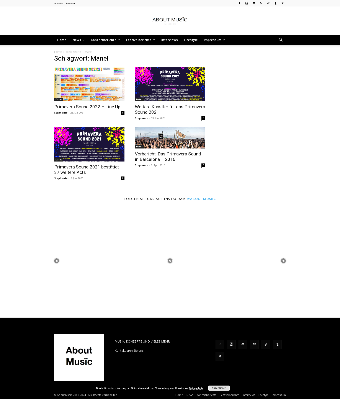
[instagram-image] (56, 261)
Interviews (169, 40)
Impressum (214, 40)
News (78, 40)
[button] (280, 40)
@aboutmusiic (201, 198)
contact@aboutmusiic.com (164, 350)
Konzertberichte (105, 40)
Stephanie (60, 112)
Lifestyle (191, 40)
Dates (59, 99)
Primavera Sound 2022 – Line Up (87, 106)
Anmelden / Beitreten (64, 3)
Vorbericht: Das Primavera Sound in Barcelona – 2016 (168, 156)
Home (61, 40)
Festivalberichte (140, 40)
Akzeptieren (219, 388)
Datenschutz (196, 388)
